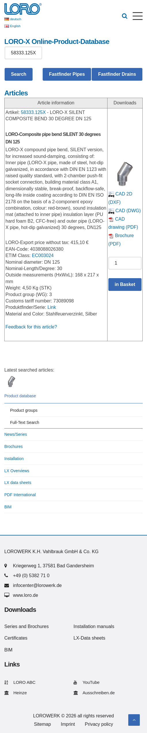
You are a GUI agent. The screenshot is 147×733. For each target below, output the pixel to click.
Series (10, 626)
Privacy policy (99, 724)
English (15, 26)
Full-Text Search (24, 422)
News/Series (15, 434)
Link (52, 307)
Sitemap (42, 724)
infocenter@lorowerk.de (37, 585)
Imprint (68, 724)
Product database (20, 396)
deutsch (15, 19)
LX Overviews (16, 470)
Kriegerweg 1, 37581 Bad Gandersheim (53, 565)
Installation (14, 458)
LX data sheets (17, 482)
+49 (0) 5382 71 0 (31, 575)
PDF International (20, 494)
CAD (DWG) (124, 210)
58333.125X (33, 112)
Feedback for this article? (31, 326)
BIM (8, 507)
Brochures (13, 446)
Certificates (15, 638)
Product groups (23, 410)
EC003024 (43, 255)
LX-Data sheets (89, 638)
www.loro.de (25, 595)
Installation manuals (94, 626)
